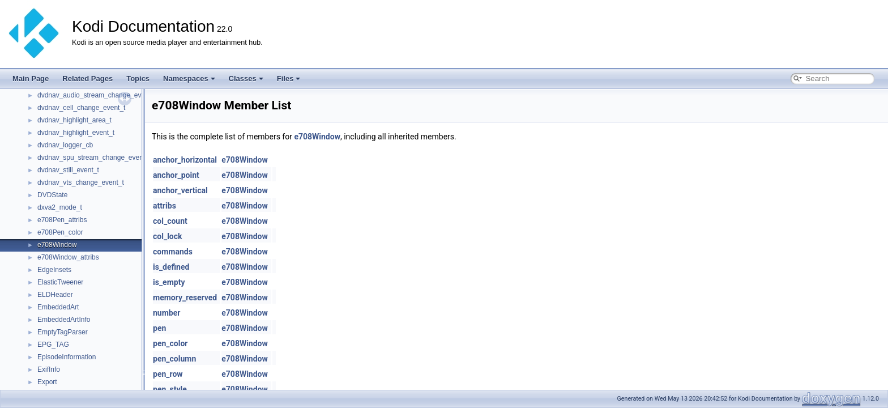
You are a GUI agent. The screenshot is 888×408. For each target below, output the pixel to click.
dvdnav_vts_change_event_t (80, 182)
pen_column (174, 358)
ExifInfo (48, 369)
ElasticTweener (60, 282)
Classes (246, 78)
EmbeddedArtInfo (63, 320)
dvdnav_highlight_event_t (75, 133)
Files (289, 78)
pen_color (170, 343)
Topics (138, 78)
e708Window (56, 245)
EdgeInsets (54, 270)
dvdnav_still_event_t (68, 170)
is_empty (169, 282)
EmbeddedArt (58, 307)
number (166, 312)
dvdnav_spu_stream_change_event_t (94, 158)
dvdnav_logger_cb (65, 145)
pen (159, 328)
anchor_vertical (180, 190)
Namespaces (189, 78)
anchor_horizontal (185, 159)
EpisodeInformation (66, 357)
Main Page (30, 78)
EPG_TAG (53, 344)
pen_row (168, 374)
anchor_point (176, 175)
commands (173, 251)
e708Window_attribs (68, 257)
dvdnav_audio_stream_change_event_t (96, 95)
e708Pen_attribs (62, 220)
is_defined (171, 266)
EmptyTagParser (62, 332)
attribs (164, 205)
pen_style (170, 389)
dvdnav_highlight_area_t (74, 120)
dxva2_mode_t (59, 207)
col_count (170, 221)
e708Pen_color (60, 232)
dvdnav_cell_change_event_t (81, 108)
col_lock (167, 236)
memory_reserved (185, 297)
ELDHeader (55, 295)
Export (47, 382)
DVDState (52, 195)
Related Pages (87, 78)
